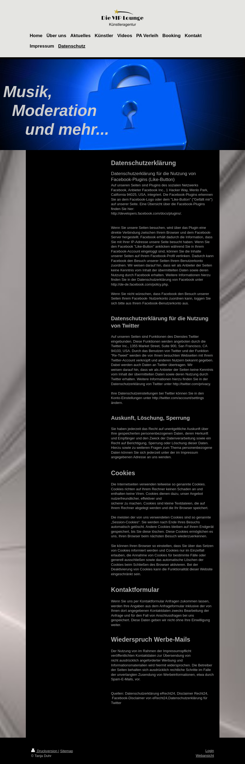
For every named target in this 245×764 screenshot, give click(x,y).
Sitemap (66, 751)
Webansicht (205, 756)
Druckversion (44, 751)
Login (209, 751)
